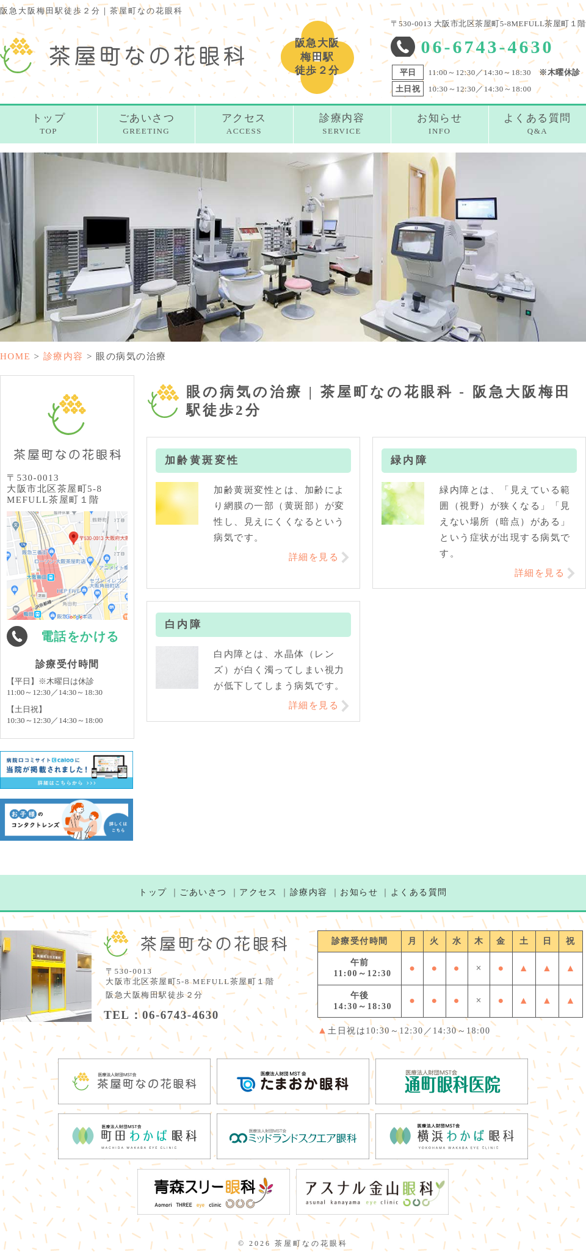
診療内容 (309, 892)
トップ (153, 892)
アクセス (258, 892)
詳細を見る (314, 557)
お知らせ (359, 892)
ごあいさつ (203, 892)
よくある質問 (419, 892)
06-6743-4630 (487, 47)
